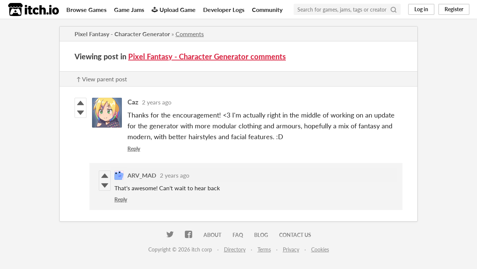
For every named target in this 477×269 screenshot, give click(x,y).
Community (267, 9)
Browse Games (86, 9)
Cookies (320, 249)
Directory (235, 249)
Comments (190, 33)
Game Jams (129, 9)
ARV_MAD (141, 175)
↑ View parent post (101, 78)
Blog (261, 235)
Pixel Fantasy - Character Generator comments (207, 56)
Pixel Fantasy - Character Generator (122, 33)
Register (454, 9)
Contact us (295, 235)
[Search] (393, 9)
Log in (421, 9)
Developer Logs (223, 9)
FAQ (238, 235)
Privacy (291, 249)
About (212, 235)
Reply (133, 149)
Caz (132, 102)
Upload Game (174, 9)
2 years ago (156, 102)
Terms (264, 249)
